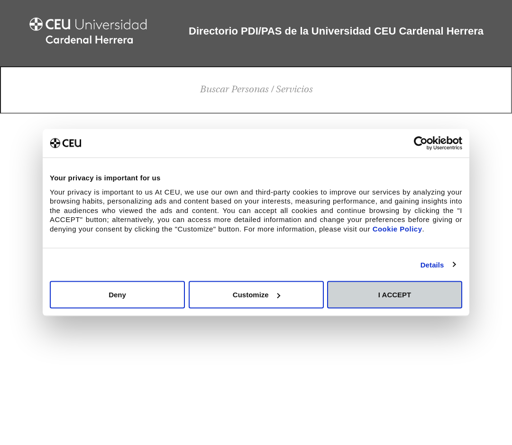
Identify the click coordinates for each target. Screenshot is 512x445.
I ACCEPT (394, 295)
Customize (256, 295)
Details (432, 264)
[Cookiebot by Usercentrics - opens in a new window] (420, 143)
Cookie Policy (397, 228)
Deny (117, 295)
